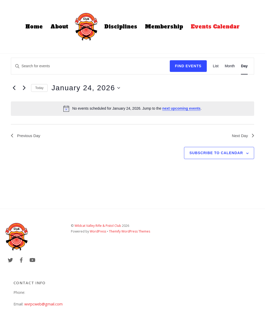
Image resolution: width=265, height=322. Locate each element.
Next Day (242, 136)
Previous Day (26, 136)
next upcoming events (181, 108)
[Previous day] (14, 88)
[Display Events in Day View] (244, 66)
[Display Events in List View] (216, 66)
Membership (164, 26)
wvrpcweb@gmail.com (43, 304)
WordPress (98, 232)
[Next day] (24, 88)
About (59, 26)
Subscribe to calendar (216, 154)
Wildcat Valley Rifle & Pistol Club (98, 226)
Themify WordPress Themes (130, 232)
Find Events (188, 66)
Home (34, 26)
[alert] (132, 108)
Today (39, 88)
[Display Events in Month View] (230, 66)
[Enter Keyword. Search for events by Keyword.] (90, 66)
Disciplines (120, 26)
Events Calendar (215, 26)
